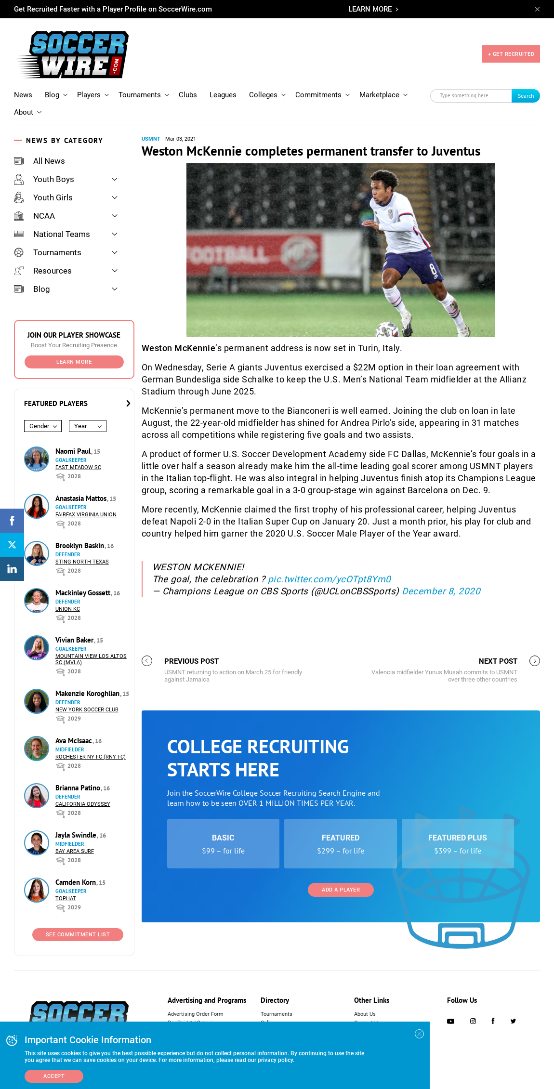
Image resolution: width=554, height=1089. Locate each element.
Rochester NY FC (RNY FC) (90, 757)
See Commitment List (78, 935)
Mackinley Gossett (83, 592)
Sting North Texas (82, 562)
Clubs (188, 95)
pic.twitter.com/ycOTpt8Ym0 (329, 579)
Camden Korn (76, 882)
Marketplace (379, 95)
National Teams (52, 234)
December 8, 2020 (441, 591)
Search (526, 95)
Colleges (263, 95)
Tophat (65, 898)
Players (89, 95)
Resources (43, 271)
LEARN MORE (370, 9)
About (23, 112)
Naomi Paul (73, 451)
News (23, 95)
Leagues (223, 95)
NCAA (34, 216)
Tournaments (140, 95)
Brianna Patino (78, 787)
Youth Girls (43, 197)
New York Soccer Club (87, 710)
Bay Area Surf (74, 851)
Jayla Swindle (76, 835)
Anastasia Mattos (81, 498)
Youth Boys (44, 179)
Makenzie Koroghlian (88, 693)
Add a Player (341, 890)
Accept (54, 1076)
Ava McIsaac (74, 740)
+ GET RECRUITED (511, 54)
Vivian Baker (75, 639)
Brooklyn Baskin (80, 545)
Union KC (67, 609)
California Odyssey (82, 804)
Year (80, 426)
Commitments (318, 95)
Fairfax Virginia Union (86, 515)
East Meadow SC (78, 467)
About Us (365, 1014)
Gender (39, 426)
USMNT (151, 139)
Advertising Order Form (196, 1014)
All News (39, 161)
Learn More (74, 362)
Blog (52, 95)
